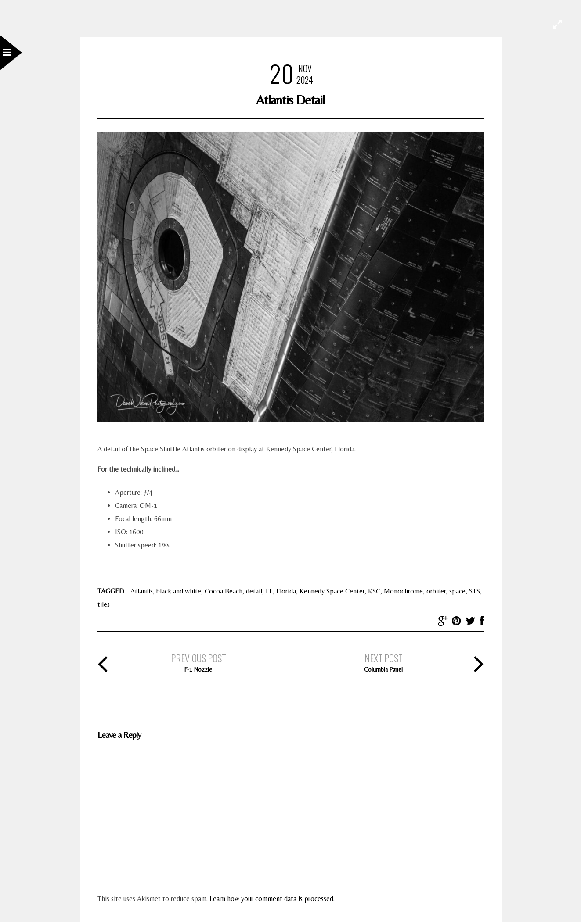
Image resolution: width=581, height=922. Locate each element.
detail (254, 591)
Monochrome (403, 591)
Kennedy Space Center (332, 591)
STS (474, 591)
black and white (178, 591)
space (457, 591)
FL (269, 591)
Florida (286, 591)
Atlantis (141, 591)
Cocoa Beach (223, 591)
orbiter (436, 591)
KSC (374, 591)
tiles (103, 604)
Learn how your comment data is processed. (272, 898)
